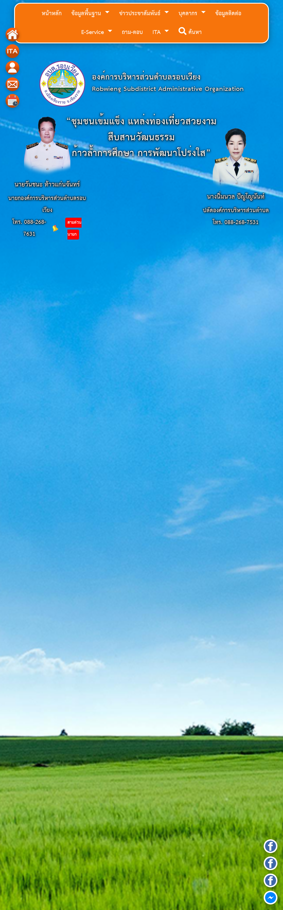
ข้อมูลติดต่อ (228, 13)
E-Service (93, 32)
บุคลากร (189, 13)
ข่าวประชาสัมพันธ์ (140, 13)
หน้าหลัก (52, 13)
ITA (158, 32)
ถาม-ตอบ (132, 32)
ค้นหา (190, 32)
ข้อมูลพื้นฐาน (87, 13)
